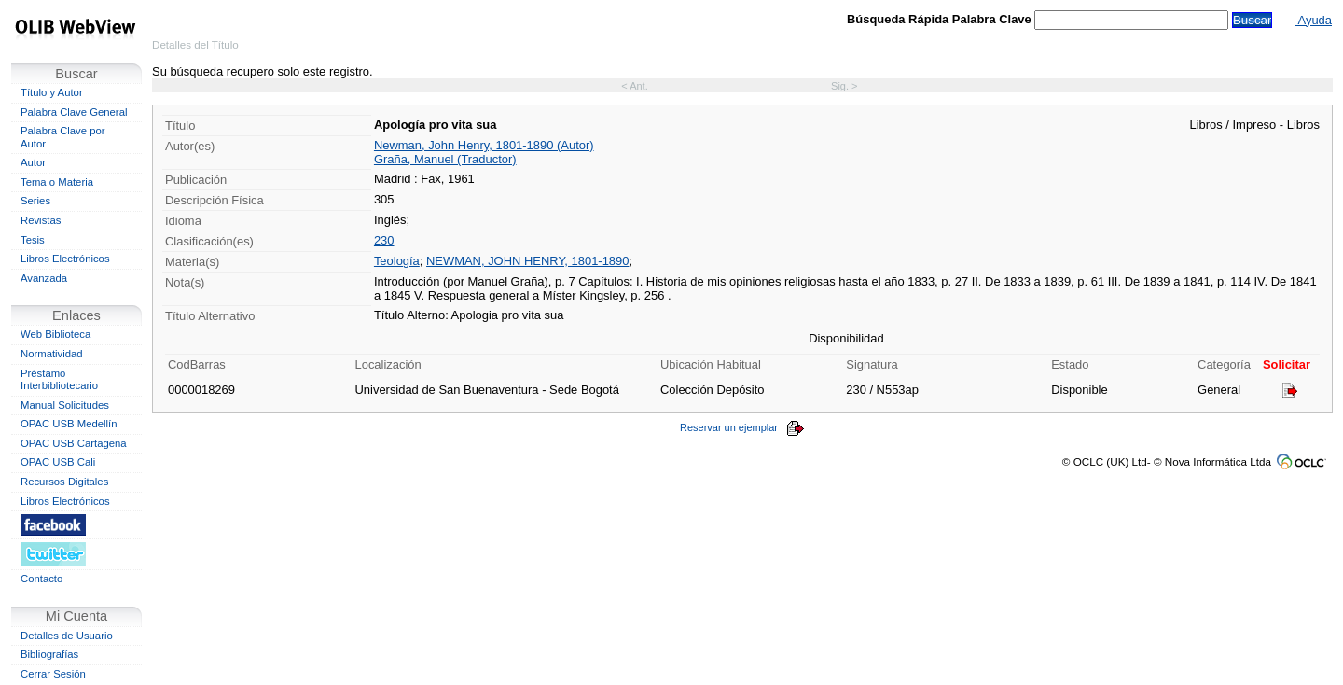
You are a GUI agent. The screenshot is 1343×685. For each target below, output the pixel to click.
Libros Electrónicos (65, 258)
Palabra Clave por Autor (63, 137)
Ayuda (1313, 20)
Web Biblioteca (55, 334)
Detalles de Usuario (67, 635)
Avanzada (44, 278)
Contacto (41, 578)
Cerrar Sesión (53, 673)
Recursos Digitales (64, 481)
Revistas (41, 220)
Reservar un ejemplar (742, 427)
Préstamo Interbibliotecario (59, 380)
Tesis (33, 239)
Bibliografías (49, 654)
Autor (33, 162)
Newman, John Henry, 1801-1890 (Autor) (484, 145)
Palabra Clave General (74, 112)
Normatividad (52, 353)
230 (384, 240)
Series (35, 200)
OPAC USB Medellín (69, 423)
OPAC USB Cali (58, 462)
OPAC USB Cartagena (74, 443)
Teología (397, 261)
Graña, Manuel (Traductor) (445, 159)
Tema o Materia (57, 182)
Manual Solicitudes (65, 405)
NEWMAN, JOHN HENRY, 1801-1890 (527, 261)
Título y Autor (52, 92)
